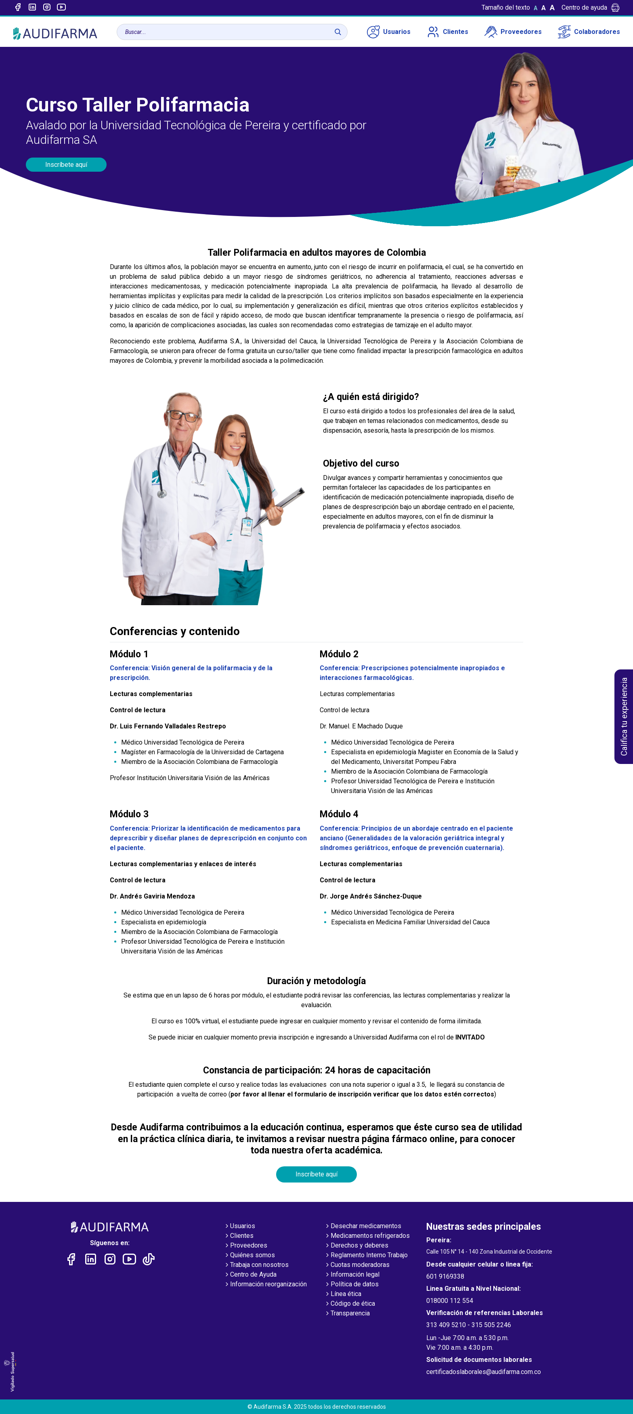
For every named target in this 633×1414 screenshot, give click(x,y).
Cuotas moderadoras (357, 1265)
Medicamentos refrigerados (367, 1236)
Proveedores (513, 31)
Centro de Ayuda (250, 1275)
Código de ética (349, 1304)
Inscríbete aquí (66, 164)
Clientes (447, 31)
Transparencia (347, 1313)
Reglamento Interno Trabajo (366, 1255)
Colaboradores (589, 31)
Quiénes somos (249, 1255)
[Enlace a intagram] (47, 7)
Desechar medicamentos (362, 1226)
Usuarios (389, 31)
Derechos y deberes (356, 1245)
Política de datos (351, 1284)
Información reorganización (265, 1284)
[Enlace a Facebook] (18, 7)
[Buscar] (338, 32)
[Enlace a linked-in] (32, 7)
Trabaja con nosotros (256, 1265)
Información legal (351, 1275)
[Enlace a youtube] (61, 7)
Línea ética (342, 1294)
